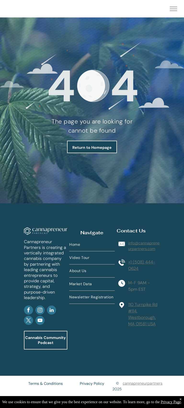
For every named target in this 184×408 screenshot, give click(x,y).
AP (63, 298)
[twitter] (28, 321)
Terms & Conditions (45, 383)
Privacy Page (171, 402)
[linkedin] (51, 311)
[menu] (173, 9)
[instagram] (40, 311)
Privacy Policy (92, 383)
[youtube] (40, 321)
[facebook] (28, 311)
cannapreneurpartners (142, 383)
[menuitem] (92, 244)
